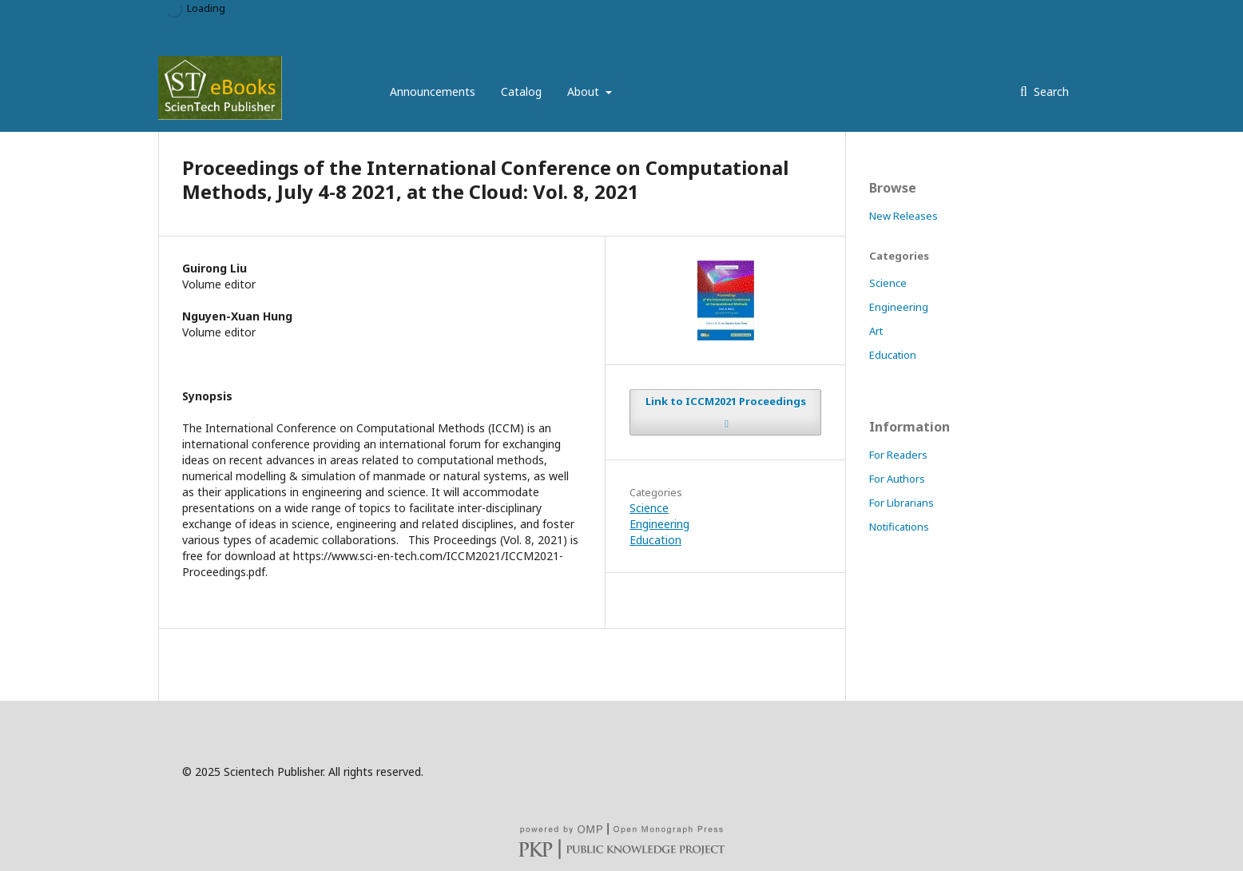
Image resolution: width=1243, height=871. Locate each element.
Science (649, 507)
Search (1050, 91)
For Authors (897, 478)
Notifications (899, 526)
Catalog (521, 91)
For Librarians (901, 502)
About (584, 91)
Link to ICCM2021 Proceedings (725, 401)
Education (655, 539)
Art (876, 331)
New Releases (903, 216)
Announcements (432, 91)
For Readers (898, 454)
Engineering (659, 523)
